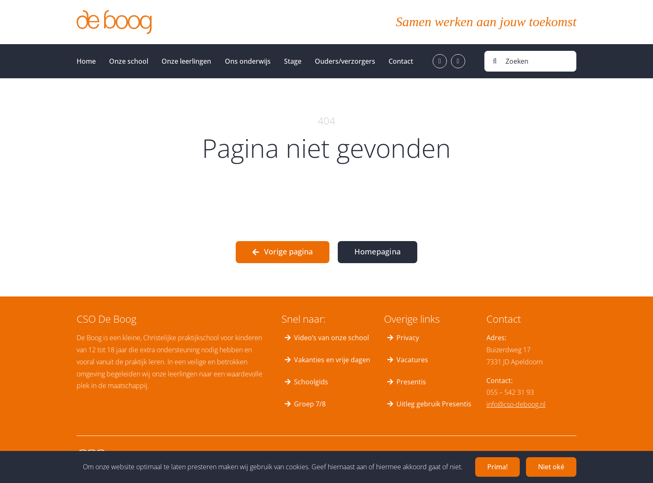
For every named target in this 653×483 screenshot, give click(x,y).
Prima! (497, 466)
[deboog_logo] (114, 13)
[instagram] (458, 61)
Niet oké (551, 466)
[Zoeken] (530, 61)
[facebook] (440, 61)
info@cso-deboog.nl (516, 404)
